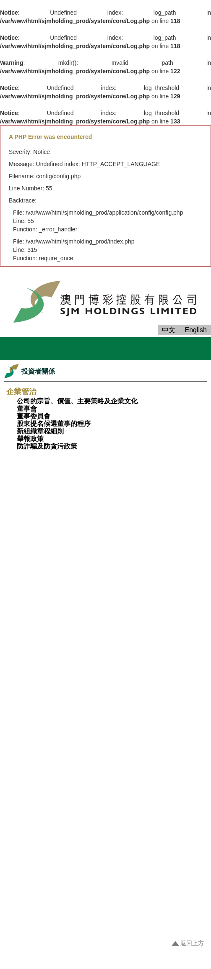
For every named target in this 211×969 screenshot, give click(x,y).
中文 (168, 329)
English (196, 329)
